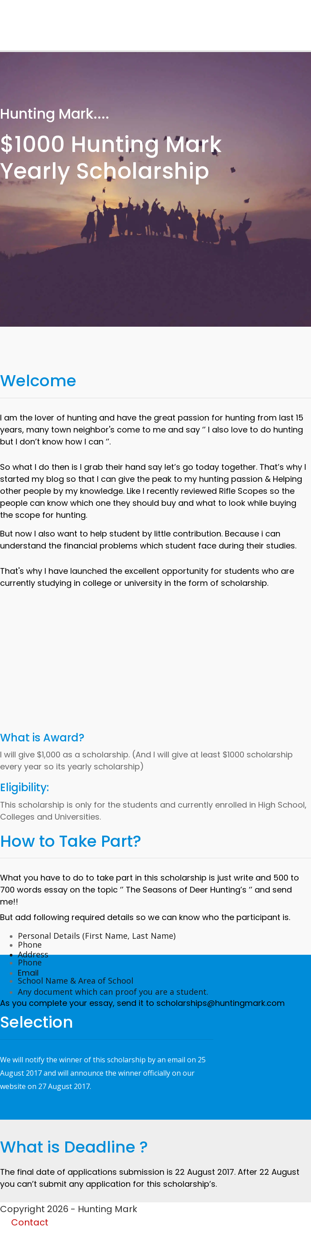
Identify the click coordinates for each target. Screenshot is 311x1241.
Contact (29, 1222)
